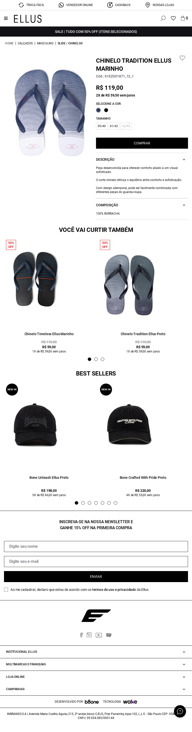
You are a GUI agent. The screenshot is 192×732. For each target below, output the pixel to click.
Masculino (45, 43)
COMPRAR (142, 143)
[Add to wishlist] (182, 58)
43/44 (126, 126)
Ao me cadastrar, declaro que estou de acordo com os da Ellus (79, 590)
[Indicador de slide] (89, 359)
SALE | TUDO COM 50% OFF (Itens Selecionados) (96, 32)
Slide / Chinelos (70, 43)
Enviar (96, 577)
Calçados (25, 43)
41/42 (114, 126)
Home (9, 43)
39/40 (102, 126)
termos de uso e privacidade (114, 590)
